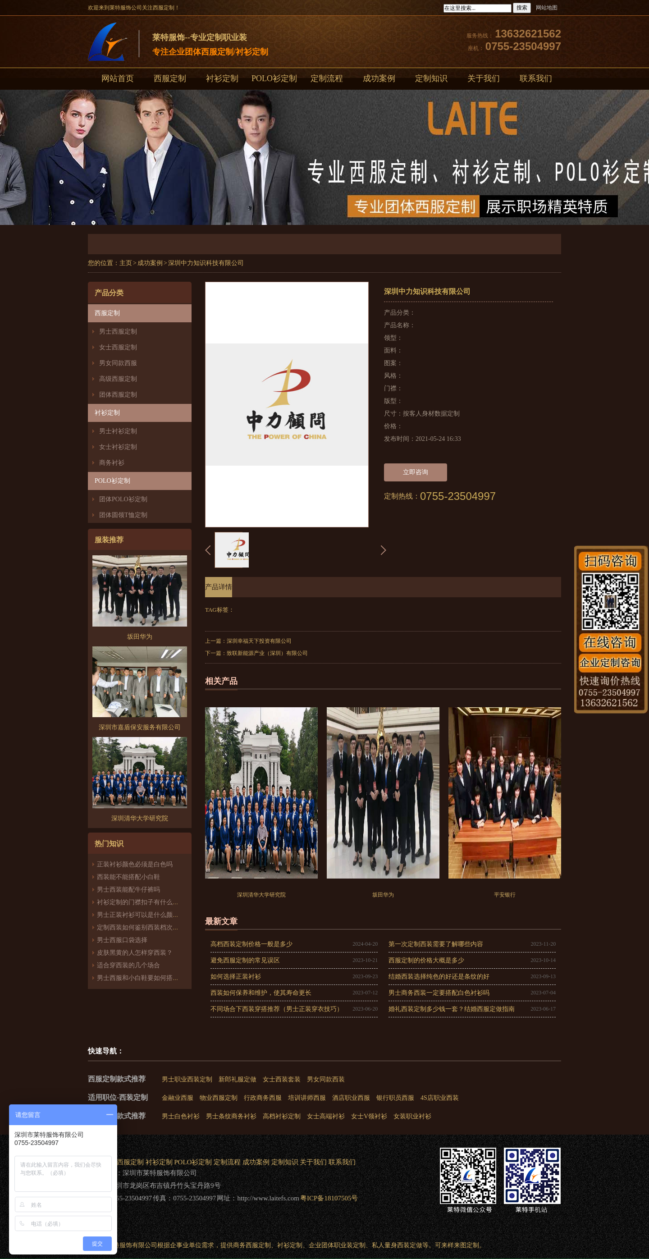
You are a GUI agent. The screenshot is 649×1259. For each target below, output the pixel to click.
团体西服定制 (118, 394)
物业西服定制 (219, 1097)
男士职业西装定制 (187, 1079)
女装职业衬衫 (412, 1116)
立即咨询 (415, 472)
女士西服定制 (118, 347)
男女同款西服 (118, 363)
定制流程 (327, 78)
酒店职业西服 (351, 1097)
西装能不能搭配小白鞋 (128, 877)
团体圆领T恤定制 (123, 515)
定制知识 (431, 78)
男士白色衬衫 (181, 1116)
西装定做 (409, 1245)
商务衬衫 (111, 462)
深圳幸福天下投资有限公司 (259, 641)
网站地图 (547, 8)
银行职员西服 (395, 1097)
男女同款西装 (326, 1079)
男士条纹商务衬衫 (231, 1116)
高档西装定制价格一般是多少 (251, 944)
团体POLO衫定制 (123, 499)
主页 (125, 263)
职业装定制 (350, 1245)
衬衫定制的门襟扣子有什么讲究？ (144, 902)
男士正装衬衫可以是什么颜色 (138, 914)
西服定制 (170, 78)
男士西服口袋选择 (122, 940)
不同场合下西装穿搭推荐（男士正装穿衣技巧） (276, 1009)
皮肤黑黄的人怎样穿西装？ (135, 952)
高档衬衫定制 (282, 1116)
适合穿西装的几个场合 (128, 965)
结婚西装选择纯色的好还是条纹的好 (438, 976)
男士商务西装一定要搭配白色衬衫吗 (438, 992)
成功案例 (379, 78)
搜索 (521, 8)
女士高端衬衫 (326, 1116)
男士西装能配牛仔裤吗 (128, 889)
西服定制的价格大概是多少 (426, 960)
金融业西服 (177, 1097)
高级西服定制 (118, 378)
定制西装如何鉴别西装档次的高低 (144, 927)
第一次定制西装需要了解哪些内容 (435, 944)
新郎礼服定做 (237, 1079)
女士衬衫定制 (118, 447)
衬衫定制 (222, 78)
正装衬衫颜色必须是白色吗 (135, 864)
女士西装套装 (282, 1079)
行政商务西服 (263, 1097)
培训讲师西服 (307, 1097)
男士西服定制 (118, 331)
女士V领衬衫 (369, 1116)
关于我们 (483, 78)
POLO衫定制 (274, 78)
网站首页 (117, 78)
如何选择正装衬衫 (235, 976)
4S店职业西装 (439, 1097)
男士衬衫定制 (118, 431)
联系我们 (536, 78)
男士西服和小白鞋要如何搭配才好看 (147, 978)
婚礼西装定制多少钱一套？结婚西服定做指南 (451, 1009)
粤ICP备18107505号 (329, 1198)
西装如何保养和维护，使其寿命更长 (260, 992)
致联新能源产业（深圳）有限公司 (267, 653)
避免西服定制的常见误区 (245, 960)
